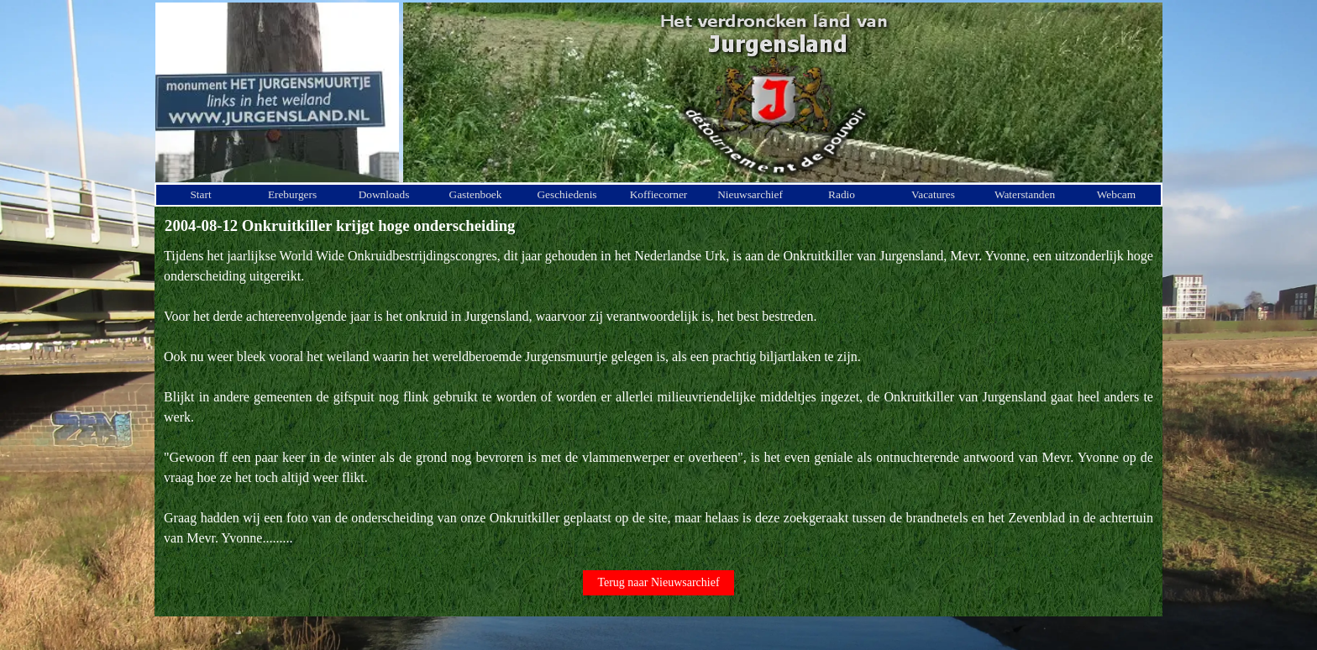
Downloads (384, 194)
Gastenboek (475, 194)
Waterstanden (1024, 194)
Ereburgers (292, 194)
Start (200, 194)
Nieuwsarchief (750, 194)
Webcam (1116, 194)
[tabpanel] (658, 397)
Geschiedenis (566, 194)
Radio (841, 194)
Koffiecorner (659, 194)
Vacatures (933, 194)
